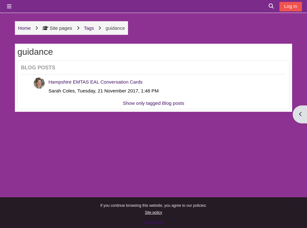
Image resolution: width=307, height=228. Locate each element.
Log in (290, 6)
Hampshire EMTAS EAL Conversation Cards (95, 82)
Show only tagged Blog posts (153, 103)
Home (24, 28)
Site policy (153, 212)
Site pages (57, 28)
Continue (153, 222)
